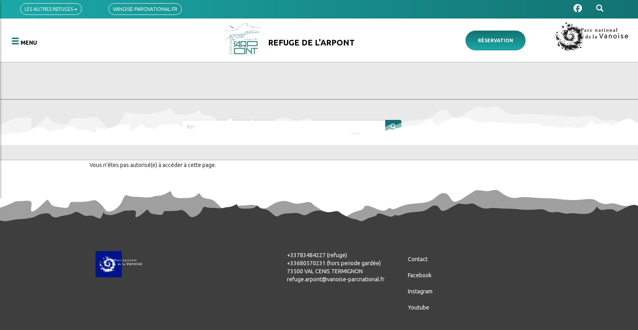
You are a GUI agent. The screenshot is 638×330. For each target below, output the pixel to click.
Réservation (495, 40)
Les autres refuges (51, 9)
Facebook (420, 275)
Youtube (418, 307)
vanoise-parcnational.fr (145, 9)
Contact (418, 259)
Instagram (420, 291)
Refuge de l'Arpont (311, 42)
